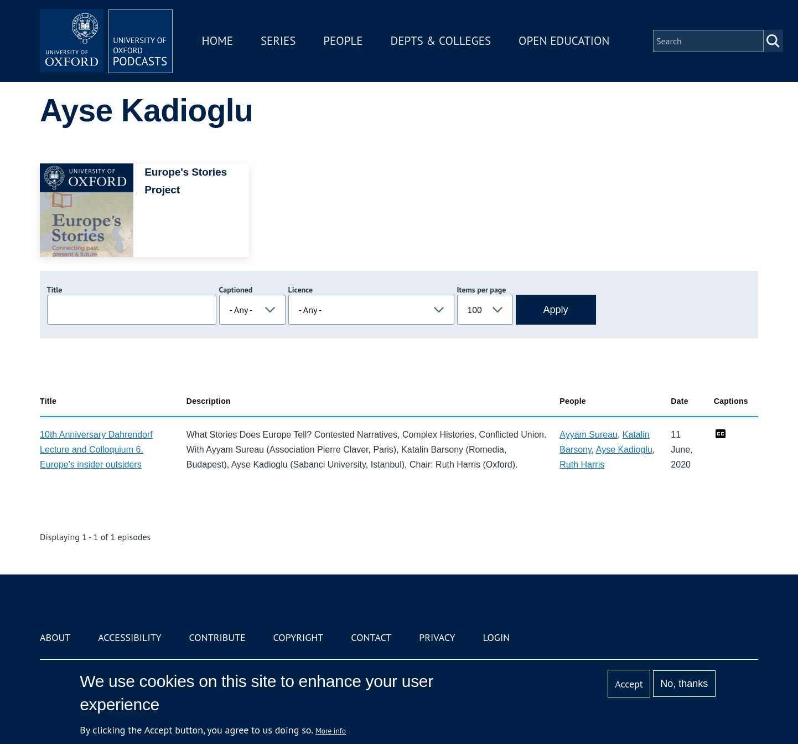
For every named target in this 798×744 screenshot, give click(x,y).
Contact (371, 637)
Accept (629, 684)
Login (496, 637)
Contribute (217, 637)
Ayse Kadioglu (624, 449)
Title (55, 290)
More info (330, 731)
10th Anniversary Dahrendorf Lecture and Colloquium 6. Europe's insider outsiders (96, 449)
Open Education (564, 40)
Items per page (481, 290)
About (55, 637)
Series (278, 40)
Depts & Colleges (441, 40)
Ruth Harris (581, 464)
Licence (300, 290)
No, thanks (684, 683)
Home (217, 40)
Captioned (236, 290)
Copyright (298, 637)
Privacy (437, 637)
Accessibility (129, 637)
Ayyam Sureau (588, 434)
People (342, 40)
